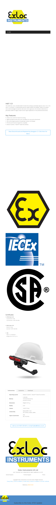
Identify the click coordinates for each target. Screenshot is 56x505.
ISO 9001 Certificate (45, 481)
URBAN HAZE (30, 484)
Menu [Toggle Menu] (9, 32)
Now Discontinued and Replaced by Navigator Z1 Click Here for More (28, 133)
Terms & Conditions (18, 481)
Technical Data (11, 390)
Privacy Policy (10, 481)
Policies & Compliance (35, 481)
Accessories (21, 390)
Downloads (30, 390)
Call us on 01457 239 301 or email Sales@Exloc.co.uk (28, 426)
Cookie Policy (26, 481)
